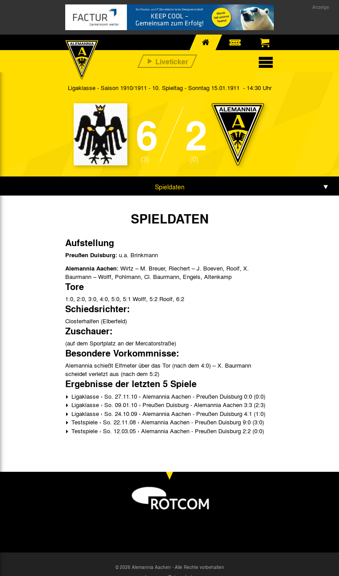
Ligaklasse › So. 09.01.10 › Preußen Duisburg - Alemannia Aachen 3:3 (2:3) (167, 404)
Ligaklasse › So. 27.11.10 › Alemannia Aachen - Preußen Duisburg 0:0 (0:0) (167, 396)
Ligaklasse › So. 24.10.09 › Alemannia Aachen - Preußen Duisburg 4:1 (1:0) (167, 413)
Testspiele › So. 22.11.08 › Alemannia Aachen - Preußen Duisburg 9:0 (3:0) (167, 422)
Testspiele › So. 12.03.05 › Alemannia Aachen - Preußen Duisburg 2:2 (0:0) (167, 431)
